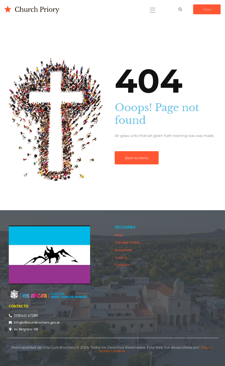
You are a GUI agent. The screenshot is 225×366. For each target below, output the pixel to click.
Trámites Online (127, 242)
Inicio (119, 235)
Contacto (122, 265)
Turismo (121, 257)
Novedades (123, 250)
